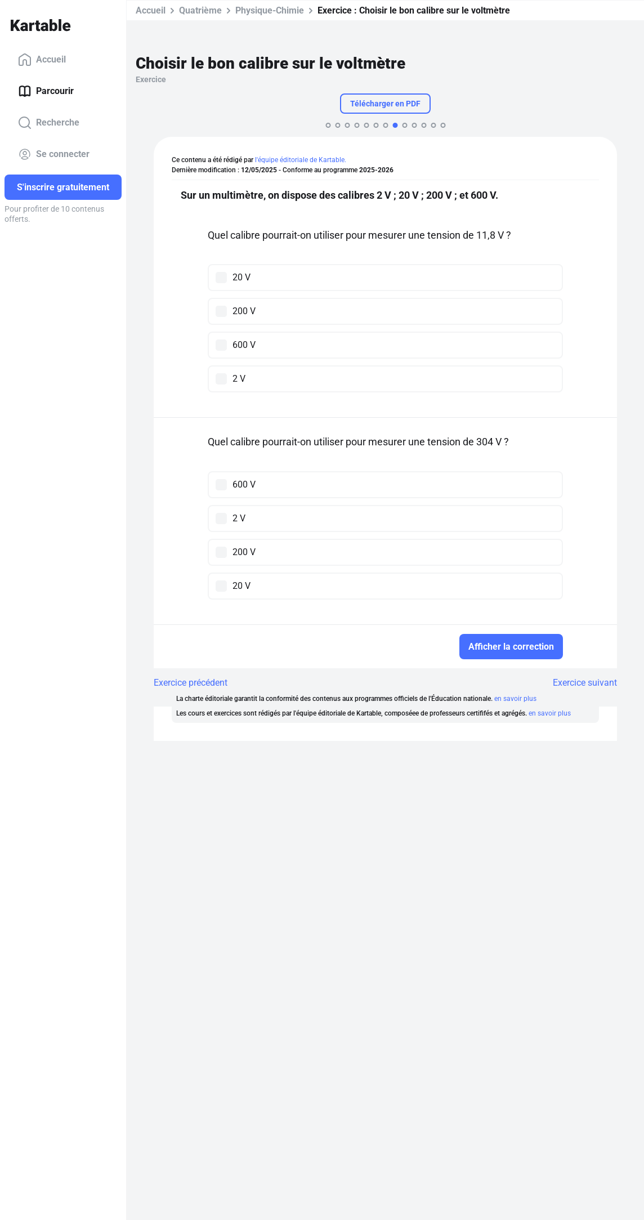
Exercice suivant (585, 682)
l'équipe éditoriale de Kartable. (300, 160)
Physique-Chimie (269, 10)
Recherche (48, 122)
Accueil (42, 59)
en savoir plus (515, 699)
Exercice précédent (190, 682)
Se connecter (54, 154)
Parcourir (46, 91)
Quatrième (200, 10)
